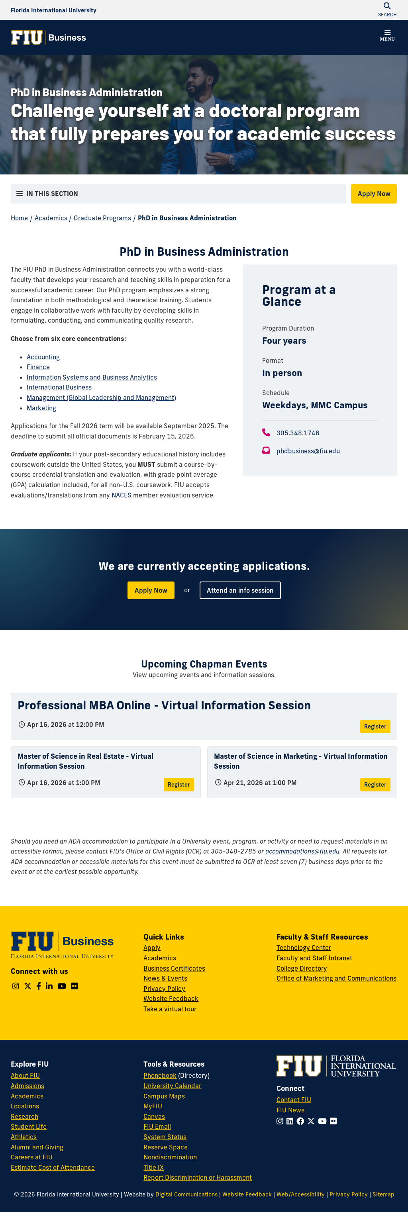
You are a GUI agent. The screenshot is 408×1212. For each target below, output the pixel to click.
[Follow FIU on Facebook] (301, 1121)
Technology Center (304, 948)
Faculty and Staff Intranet (314, 958)
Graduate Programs (102, 218)
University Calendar (172, 1086)
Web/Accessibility (301, 1194)
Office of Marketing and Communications (336, 978)
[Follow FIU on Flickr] (335, 1121)
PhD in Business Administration (187, 218)
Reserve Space (165, 1147)
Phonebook (160, 1075)
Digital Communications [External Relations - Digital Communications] (186, 1194)
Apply (152, 948)
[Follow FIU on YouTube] (324, 1121)
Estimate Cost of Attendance (53, 1167)
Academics (51, 218)
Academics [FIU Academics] (27, 1096)
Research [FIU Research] (24, 1116)
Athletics (24, 1137)
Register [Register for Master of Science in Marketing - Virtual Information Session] (375, 784)
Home (19, 218)
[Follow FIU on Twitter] (312, 1121)
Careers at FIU (32, 1157)
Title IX (153, 1167)
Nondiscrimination (170, 1157)
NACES (121, 495)
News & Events (165, 978)
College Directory (302, 968)
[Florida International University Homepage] (53, 10)
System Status (164, 1137)
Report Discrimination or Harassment (197, 1177)
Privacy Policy (164, 989)
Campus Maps (164, 1096)
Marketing (41, 408)
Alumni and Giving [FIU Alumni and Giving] (37, 1147)
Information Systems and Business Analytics (92, 377)
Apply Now (374, 194)
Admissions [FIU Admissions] (27, 1086)
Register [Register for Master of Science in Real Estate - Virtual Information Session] (179, 784)
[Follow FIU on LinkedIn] (291, 1121)
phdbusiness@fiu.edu (308, 451)
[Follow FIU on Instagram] (281, 1121)
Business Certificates (174, 968)
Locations (25, 1106)
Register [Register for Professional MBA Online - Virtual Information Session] (375, 726)
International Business (59, 387)
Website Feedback (170, 998)
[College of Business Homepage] (48, 37)
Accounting (43, 357)
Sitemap (383, 1194)
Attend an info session (240, 590)
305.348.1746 (298, 433)
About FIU (25, 1075)
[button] (387, 36)
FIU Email (157, 1126)
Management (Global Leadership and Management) (101, 397)
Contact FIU (294, 1100)
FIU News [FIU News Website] (290, 1110)
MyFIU (152, 1106)
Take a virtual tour (169, 1009)
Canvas (154, 1116)
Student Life (29, 1126)
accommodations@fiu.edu (302, 851)
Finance (38, 367)
